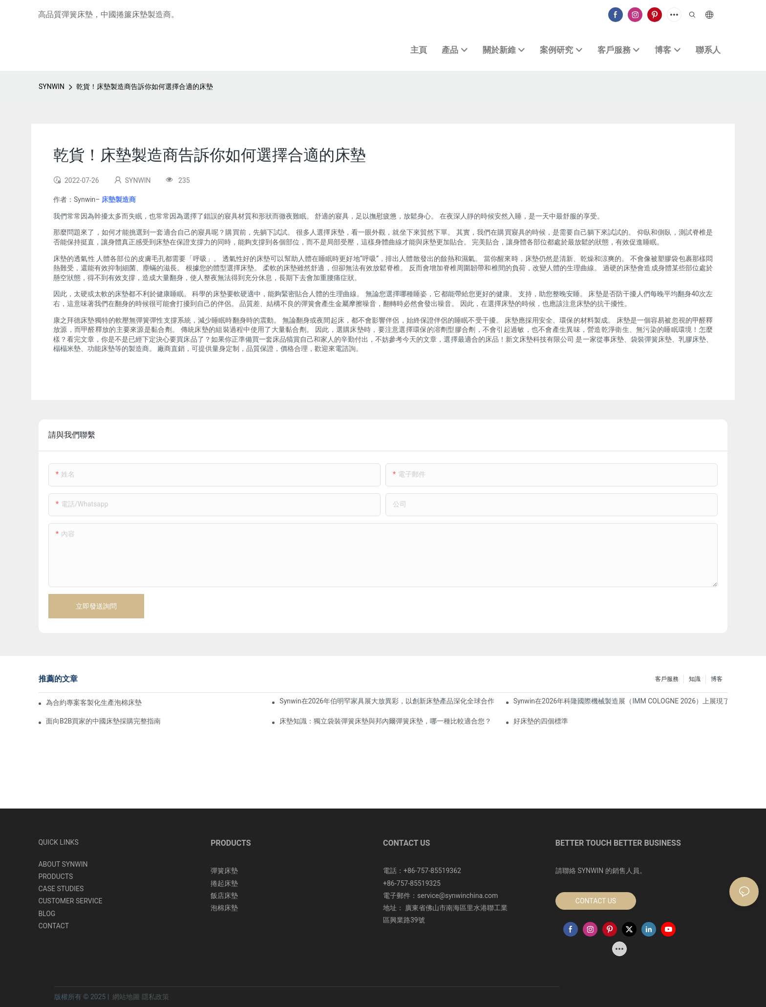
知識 (695, 679)
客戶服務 (667, 679)
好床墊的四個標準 (540, 721)
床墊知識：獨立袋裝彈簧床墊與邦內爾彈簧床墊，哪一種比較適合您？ (385, 721)
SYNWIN (51, 86)
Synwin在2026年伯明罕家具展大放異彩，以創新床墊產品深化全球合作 (386, 701)
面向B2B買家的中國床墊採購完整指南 (103, 721)
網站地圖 (126, 997)
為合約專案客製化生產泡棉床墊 (94, 702)
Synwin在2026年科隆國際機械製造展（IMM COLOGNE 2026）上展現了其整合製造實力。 (620, 701)
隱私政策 (155, 997)
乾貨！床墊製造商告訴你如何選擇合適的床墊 (144, 86)
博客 (717, 679)
